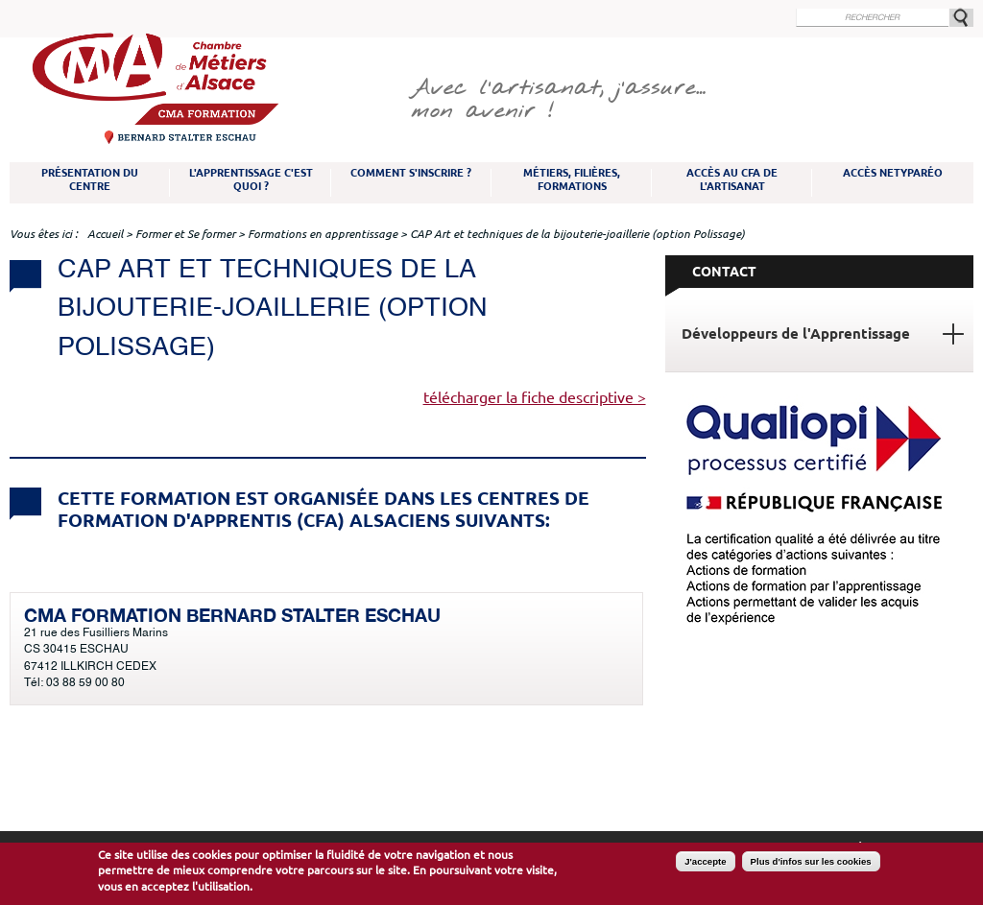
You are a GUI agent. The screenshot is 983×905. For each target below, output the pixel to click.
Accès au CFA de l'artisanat (732, 179)
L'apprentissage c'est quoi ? (251, 179)
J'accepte (705, 861)
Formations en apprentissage (322, 233)
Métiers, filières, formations (571, 179)
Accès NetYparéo (893, 173)
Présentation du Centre (89, 179)
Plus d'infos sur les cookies (811, 861)
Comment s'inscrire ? (410, 173)
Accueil (105, 233)
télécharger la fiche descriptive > (534, 397)
